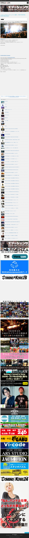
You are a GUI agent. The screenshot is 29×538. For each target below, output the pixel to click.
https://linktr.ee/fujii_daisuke (11, 57)
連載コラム (21, 535)
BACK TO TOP (27, 532)
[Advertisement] (6, 77)
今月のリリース (18, 535)
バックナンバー (12, 535)
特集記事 (15, 535)
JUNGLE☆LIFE (5, 3)
